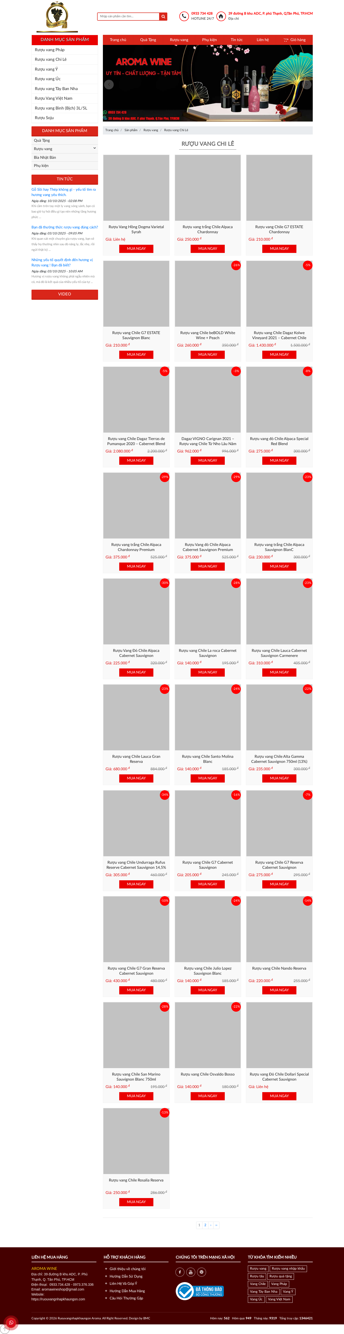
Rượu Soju (44, 118)
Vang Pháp (279, 1284)
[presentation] (109, 84)
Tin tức (237, 40)
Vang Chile (258, 1284)
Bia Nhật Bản (45, 157)
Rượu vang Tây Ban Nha (56, 89)
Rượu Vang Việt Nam (53, 98)
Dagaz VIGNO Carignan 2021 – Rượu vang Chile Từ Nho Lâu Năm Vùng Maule (207, 444)
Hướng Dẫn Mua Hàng (124, 1291)
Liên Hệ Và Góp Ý (120, 1283)
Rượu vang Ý (46, 69)
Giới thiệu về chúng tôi (125, 1269)
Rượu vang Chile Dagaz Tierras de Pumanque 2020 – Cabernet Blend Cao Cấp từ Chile (136, 444)
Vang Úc (256, 1299)
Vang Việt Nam (279, 1299)
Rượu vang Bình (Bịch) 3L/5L (61, 108)
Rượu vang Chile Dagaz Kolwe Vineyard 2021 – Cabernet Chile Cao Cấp (279, 338)
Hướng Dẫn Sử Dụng (123, 1276)
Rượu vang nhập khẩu (288, 1268)
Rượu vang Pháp (50, 50)
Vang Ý (288, 1291)
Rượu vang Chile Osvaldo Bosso (208, 1074)
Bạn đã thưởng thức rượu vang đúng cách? (64, 227)
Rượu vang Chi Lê (51, 59)
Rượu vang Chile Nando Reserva (279, 968)
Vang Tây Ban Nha (263, 1291)
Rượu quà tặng (280, 1276)
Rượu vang (179, 40)
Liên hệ (263, 40)
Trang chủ (118, 40)
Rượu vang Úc (48, 79)
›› (216, 1225)
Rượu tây (257, 1276)
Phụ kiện (209, 40)
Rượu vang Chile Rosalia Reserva (136, 1180)
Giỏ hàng (294, 40)
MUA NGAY (136, 249)
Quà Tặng (148, 40)
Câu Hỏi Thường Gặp (123, 1298)
